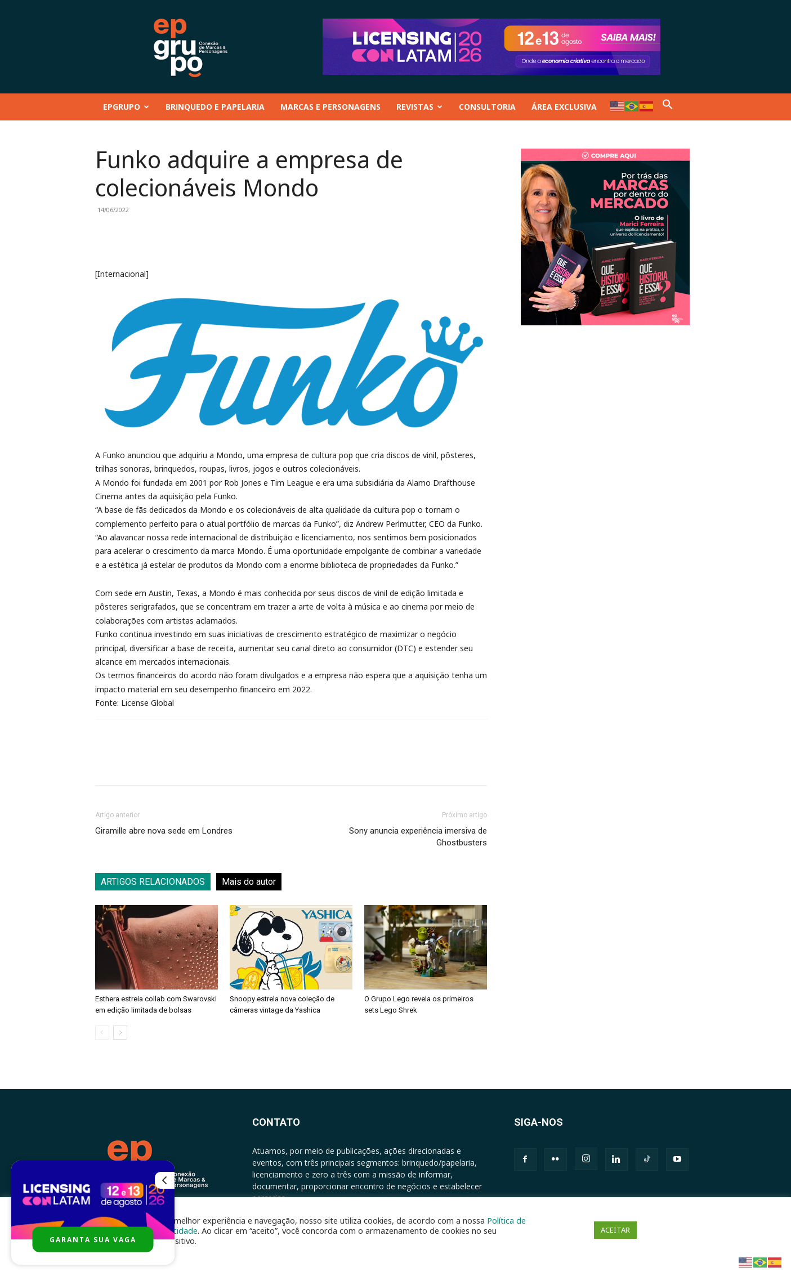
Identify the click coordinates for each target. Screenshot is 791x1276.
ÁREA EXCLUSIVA (564, 106)
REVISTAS (419, 106)
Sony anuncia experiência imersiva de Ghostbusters (418, 837)
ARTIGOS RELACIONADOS (153, 881)
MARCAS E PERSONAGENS (330, 106)
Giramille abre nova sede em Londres (164, 831)
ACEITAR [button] (615, 1230)
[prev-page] (102, 1033)
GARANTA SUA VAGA (93, 1239)
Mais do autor (249, 881)
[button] (667, 106)
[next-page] (120, 1033)
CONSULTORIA (487, 106)
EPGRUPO (126, 106)
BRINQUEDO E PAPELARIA (215, 106)
